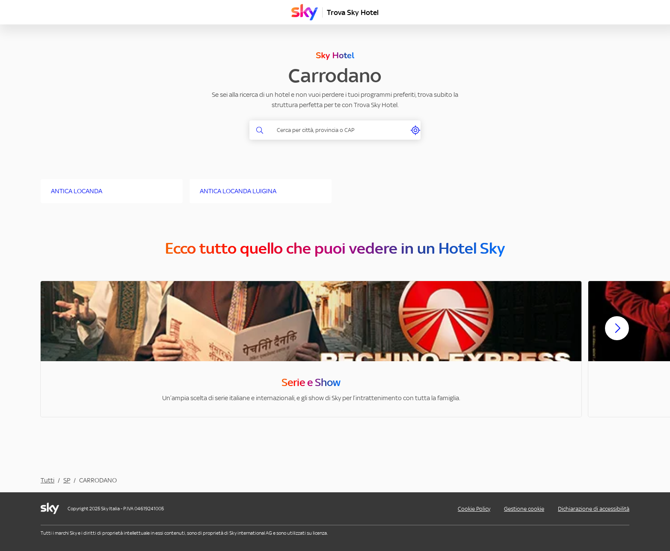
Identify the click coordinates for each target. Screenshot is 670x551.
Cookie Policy (474, 508)
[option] (311, 349)
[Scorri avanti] (617, 335)
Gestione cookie (524, 508)
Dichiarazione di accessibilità (593, 508)
